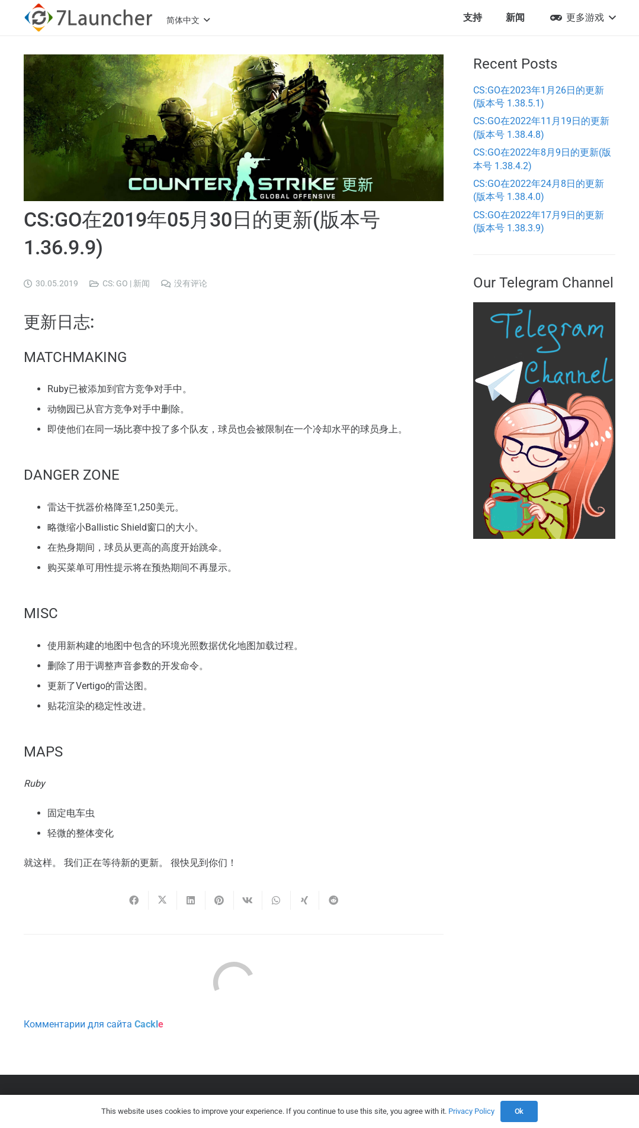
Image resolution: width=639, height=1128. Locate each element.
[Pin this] (219, 900)
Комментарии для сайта (93, 1024)
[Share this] (134, 900)
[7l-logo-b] (88, 18)
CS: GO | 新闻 (126, 284)
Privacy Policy (471, 1111)
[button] (188, 20)
